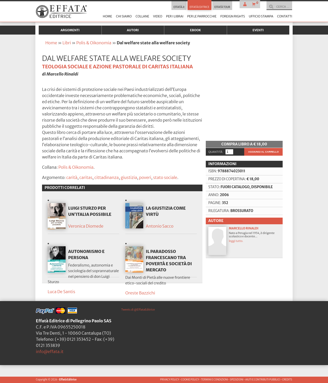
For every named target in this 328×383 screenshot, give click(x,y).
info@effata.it (50, 369)
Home (107, 16)
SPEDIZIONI (236, 379)
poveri (145, 177)
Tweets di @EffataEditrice (138, 327)
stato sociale (165, 177)
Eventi (258, 30)
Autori (133, 30)
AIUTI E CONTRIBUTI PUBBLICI (262, 379)
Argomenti (69, 30)
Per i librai (174, 16)
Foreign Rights (232, 16)
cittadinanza (106, 177)
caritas (86, 177)
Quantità (215, 185)
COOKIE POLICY (190, 379)
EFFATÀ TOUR (222, 7)
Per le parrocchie (202, 16)
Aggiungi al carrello (263, 185)
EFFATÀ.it (178, 7)
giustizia (129, 177)
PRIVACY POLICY (169, 379)
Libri (67, 42)
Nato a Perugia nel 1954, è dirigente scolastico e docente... (244, 274)
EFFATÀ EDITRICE (199, 7)
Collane (142, 16)
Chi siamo (123, 16)
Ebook (195, 30)
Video (157, 16)
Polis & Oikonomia (93, 42)
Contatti (284, 16)
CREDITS (287, 379)
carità (71, 177)
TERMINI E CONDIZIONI (214, 379)
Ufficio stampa (261, 16)
